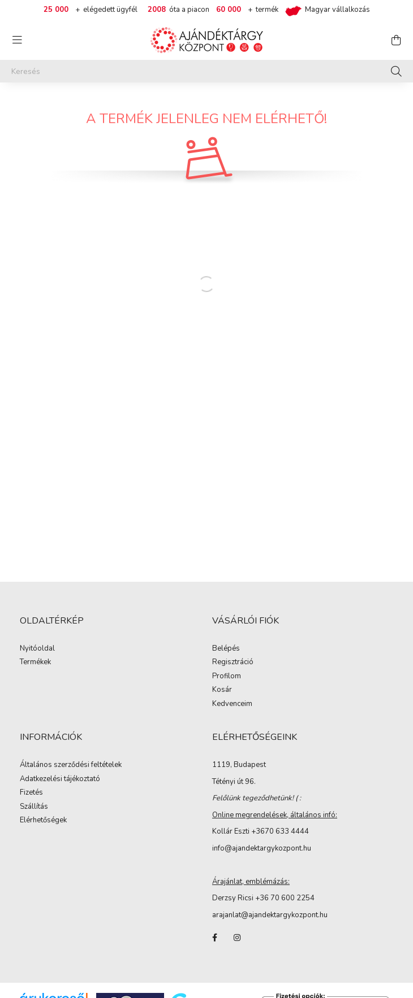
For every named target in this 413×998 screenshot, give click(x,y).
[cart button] (396, 40)
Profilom (226, 676)
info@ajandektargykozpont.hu (261, 848)
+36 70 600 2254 (285, 898)
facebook (214, 937)
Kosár (222, 690)
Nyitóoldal (37, 648)
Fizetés (31, 792)
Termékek (35, 662)
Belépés (226, 648)
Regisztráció (232, 662)
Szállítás (34, 807)
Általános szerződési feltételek (71, 765)
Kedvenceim (232, 704)
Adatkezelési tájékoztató (60, 779)
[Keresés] (206, 71)
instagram (237, 937)
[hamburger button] (17, 40)
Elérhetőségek (43, 820)
